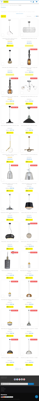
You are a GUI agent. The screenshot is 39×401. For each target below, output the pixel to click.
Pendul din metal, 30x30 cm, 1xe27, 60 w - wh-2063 (29, 328)
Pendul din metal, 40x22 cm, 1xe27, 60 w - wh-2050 (9, 357)
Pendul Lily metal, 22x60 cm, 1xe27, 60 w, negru (29, 125)
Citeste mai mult (19, 13)
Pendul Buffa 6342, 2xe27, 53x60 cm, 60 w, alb (29, 38)
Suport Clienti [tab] (3, 388)
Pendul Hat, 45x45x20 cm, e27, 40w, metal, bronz (29, 154)
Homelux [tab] (2, 387)
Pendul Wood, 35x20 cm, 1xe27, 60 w (29, 299)
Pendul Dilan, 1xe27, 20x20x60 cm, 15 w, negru (10, 67)
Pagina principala (1, 4)
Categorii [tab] (2, 389)
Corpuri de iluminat (5, 5)
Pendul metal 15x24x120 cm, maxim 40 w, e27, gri (10, 270)
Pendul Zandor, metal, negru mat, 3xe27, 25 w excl (10, 241)
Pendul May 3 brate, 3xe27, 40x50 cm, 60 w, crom (29, 96)
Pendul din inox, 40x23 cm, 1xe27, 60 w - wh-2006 (29, 357)
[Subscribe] (31, 384)
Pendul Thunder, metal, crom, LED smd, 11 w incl (29, 241)
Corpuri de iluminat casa (13, 5)
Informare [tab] (2, 391)
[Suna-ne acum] (36, 396)
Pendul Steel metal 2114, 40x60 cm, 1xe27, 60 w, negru (10, 125)
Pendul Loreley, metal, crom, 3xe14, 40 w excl (29, 212)
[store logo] (5, 2)
